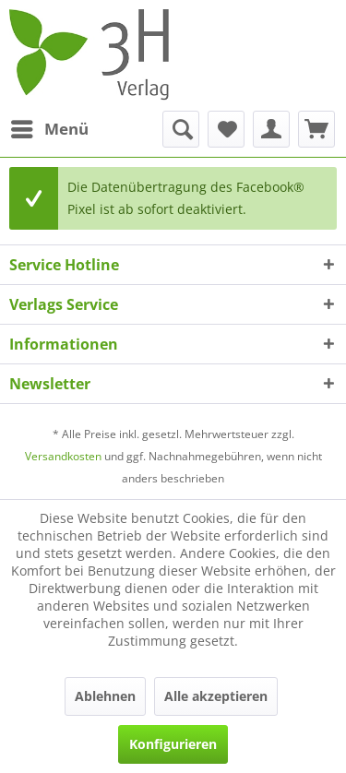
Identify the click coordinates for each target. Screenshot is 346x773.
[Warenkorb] (316, 129)
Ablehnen (105, 696)
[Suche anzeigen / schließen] (180, 129)
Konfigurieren (173, 744)
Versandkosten (63, 456)
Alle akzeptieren (216, 696)
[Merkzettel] (226, 129)
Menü (50, 126)
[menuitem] (49, 129)
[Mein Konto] (271, 129)
